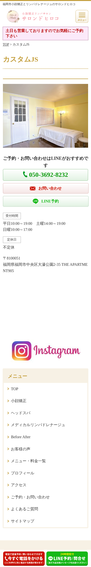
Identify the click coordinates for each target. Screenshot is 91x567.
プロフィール (22, 473)
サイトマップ (22, 521)
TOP (6, 44)
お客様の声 (20, 449)
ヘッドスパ (20, 413)
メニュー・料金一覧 (28, 461)
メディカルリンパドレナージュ (38, 425)
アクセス (18, 485)
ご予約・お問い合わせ (30, 497)
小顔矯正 (18, 401)
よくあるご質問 (24, 509)
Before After (20, 437)
